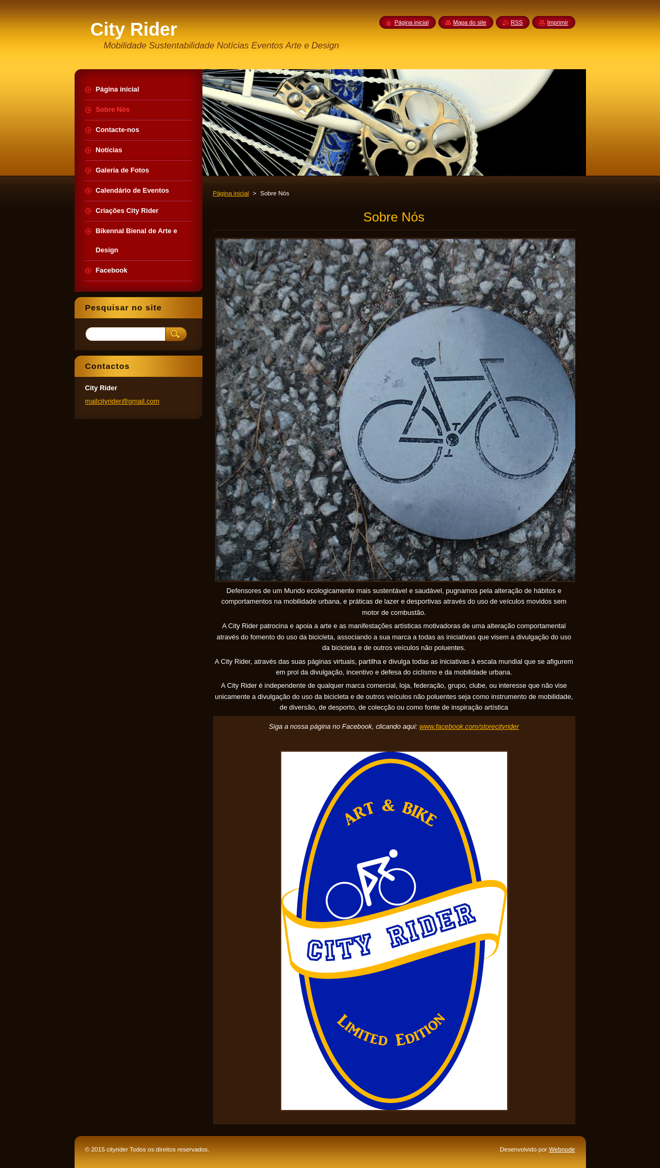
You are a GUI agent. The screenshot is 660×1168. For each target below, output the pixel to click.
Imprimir (557, 22)
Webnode (562, 1149)
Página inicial (231, 193)
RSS (517, 22)
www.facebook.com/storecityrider (469, 726)
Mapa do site (469, 22)
